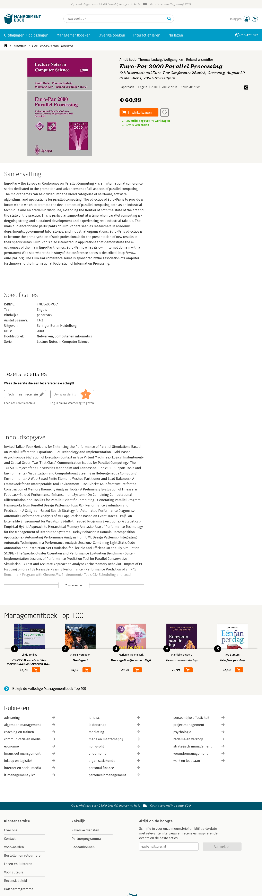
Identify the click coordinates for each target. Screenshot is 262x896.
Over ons (10, 830)
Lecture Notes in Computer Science (63, 342)
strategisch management (199, 746)
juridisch (114, 718)
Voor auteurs (14, 872)
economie (29, 746)
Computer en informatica (73, 336)
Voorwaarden (14, 847)
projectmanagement (199, 725)
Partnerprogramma (18, 889)
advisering (29, 718)
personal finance (114, 768)
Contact (10, 839)
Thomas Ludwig (150, 60)
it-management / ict (29, 775)
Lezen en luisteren (18, 864)
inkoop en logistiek (29, 761)
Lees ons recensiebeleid (19, 403)
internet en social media (29, 768)
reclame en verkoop (199, 739)
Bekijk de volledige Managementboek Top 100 (49, 688)
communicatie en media (29, 739)
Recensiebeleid (15, 881)
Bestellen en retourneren (23, 855)
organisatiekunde (114, 761)
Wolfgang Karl (174, 60)
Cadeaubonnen (83, 847)
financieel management (29, 753)
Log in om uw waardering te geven (72, 403)
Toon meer (72, 585)
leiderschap (114, 725)
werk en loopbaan (199, 761)
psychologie (199, 732)
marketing (114, 732)
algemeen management (29, 725)
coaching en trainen (29, 732)
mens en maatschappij (114, 739)
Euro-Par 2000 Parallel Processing (52, 45)
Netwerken (20, 45)
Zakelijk (78, 821)
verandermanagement (199, 753)
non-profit (114, 746)
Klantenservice (17, 821)
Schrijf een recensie (23, 394)
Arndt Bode (128, 60)
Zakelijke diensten (85, 830)
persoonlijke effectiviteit (199, 718)
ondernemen (114, 753)
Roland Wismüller (199, 60)
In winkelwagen (140, 112)
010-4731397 (249, 35)
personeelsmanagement (114, 775)
